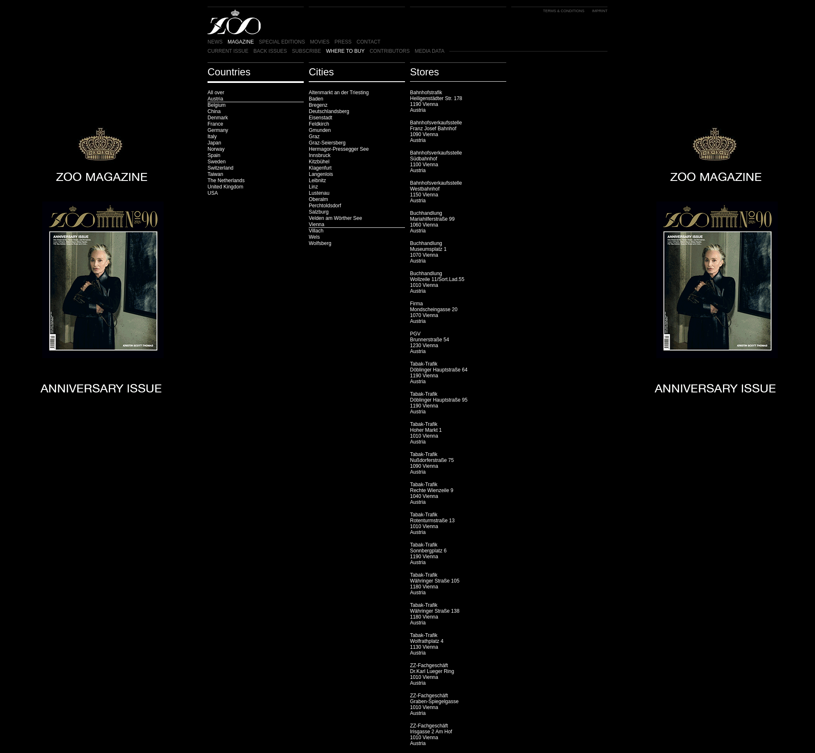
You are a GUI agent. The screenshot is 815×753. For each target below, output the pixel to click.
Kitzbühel (319, 162)
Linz (313, 187)
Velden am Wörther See (335, 218)
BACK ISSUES (270, 51)
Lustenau (319, 193)
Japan (214, 143)
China (214, 111)
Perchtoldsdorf (325, 206)
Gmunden (320, 130)
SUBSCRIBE (306, 51)
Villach (316, 231)
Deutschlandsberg (329, 111)
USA (213, 193)
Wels (314, 237)
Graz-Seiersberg (327, 143)
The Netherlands (226, 180)
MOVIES (320, 42)
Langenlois (321, 174)
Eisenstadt (320, 118)
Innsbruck (320, 155)
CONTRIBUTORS (389, 51)
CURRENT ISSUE (228, 51)
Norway (216, 149)
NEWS (215, 42)
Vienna (316, 224)
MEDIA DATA (429, 51)
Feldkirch (319, 124)
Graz (314, 136)
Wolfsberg (320, 243)
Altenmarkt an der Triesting (339, 92)
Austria (215, 99)
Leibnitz (317, 180)
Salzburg (318, 212)
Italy (212, 136)
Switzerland (220, 168)
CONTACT (368, 42)
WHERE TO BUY (345, 51)
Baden (316, 99)
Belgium (217, 105)
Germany (218, 130)
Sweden (217, 162)
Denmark (218, 118)
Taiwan (215, 174)
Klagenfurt (320, 168)
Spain (214, 155)
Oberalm (318, 199)
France (215, 124)
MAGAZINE (241, 42)
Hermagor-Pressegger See (339, 149)
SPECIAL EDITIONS (282, 42)
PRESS (343, 42)
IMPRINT (599, 11)
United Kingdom (225, 187)
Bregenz (318, 105)
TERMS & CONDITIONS (563, 11)
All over (216, 92)
